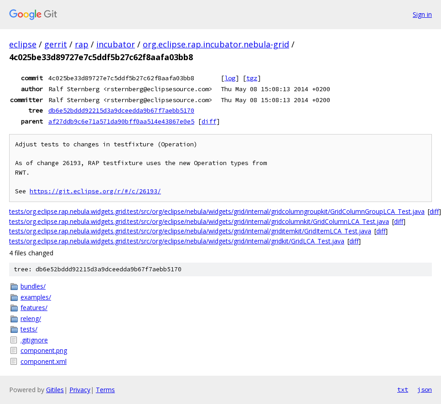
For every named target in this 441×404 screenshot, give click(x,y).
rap (81, 44)
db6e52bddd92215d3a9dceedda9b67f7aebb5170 (121, 110)
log (229, 78)
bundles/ (33, 286)
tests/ (29, 329)
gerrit (55, 44)
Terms (105, 389)
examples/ (36, 297)
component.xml (44, 361)
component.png (44, 350)
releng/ (31, 318)
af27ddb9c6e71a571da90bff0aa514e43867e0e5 (121, 121)
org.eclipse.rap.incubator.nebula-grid (216, 44)
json (424, 389)
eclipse (22, 44)
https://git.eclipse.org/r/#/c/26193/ (95, 191)
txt (402, 389)
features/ (34, 307)
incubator (115, 44)
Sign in (422, 14)
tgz (251, 78)
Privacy (79, 389)
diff (209, 121)
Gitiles (55, 389)
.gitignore (34, 340)
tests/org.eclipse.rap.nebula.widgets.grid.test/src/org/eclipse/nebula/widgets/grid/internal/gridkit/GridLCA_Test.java (176, 241)
